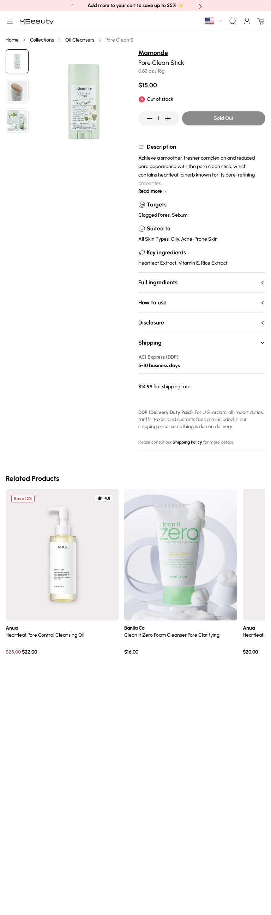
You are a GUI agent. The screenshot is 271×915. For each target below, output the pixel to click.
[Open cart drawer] (259, 21)
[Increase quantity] (168, 118)
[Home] (37, 21)
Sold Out (224, 118)
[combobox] (214, 21)
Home (12, 40)
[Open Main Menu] (8, 21)
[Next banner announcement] (199, 5)
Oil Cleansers (79, 40)
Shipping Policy (187, 442)
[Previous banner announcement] (71, 5)
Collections (42, 40)
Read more (153, 191)
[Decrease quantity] (149, 118)
